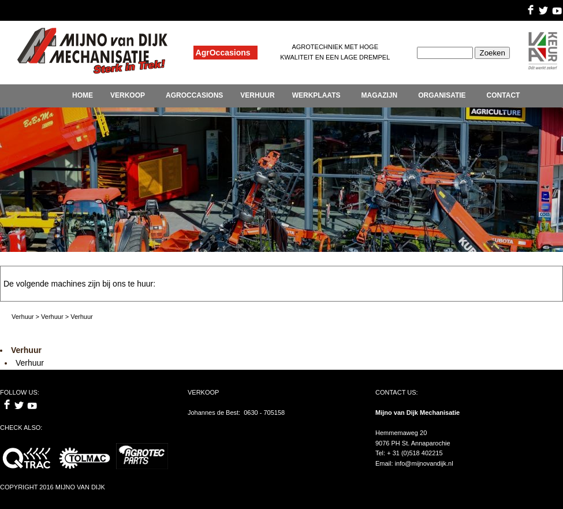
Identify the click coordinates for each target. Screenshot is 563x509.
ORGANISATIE (441, 95)
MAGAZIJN (379, 95)
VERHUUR (257, 95)
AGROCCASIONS (194, 95)
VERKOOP (127, 95)
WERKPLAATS (316, 95)
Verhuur (30, 362)
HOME (82, 95)
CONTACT (503, 95)
